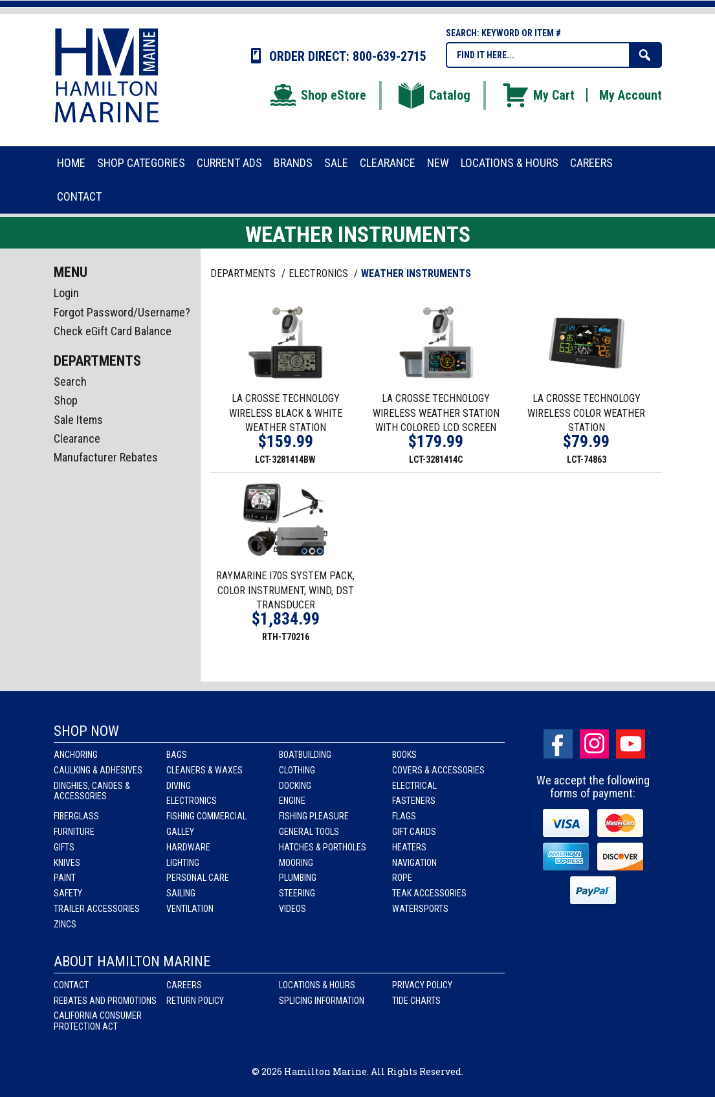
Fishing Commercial (206, 816)
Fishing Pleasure (314, 816)
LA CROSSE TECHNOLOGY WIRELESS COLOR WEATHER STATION (586, 413)
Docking (295, 786)
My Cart (538, 95)
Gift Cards (414, 831)
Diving (178, 786)
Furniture (74, 831)
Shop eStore (317, 95)
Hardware (188, 847)
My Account (630, 95)
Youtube (630, 744)
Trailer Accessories (97, 908)
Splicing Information (321, 1000)
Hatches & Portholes (322, 847)
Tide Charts (416, 1000)
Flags (404, 816)
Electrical (414, 786)
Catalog (433, 95)
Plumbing (297, 877)
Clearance (77, 438)
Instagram (594, 744)
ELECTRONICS (320, 273)
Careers (184, 985)
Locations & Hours (317, 985)
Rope (402, 877)
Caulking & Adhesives (98, 770)
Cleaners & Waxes (204, 770)
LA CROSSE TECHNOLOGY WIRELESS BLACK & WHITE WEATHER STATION (285, 413)
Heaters (409, 847)
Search (70, 381)
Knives (67, 863)
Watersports (420, 908)
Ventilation (190, 908)
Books (404, 754)
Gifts (64, 847)
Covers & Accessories (438, 770)
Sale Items (78, 420)
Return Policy (195, 1000)
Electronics (191, 800)
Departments (244, 273)
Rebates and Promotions (105, 1000)
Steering (297, 893)
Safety (68, 893)
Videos (292, 908)
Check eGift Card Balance (112, 331)
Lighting (182, 863)
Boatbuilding (305, 754)
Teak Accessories (429, 893)
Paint (65, 877)
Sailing (180, 893)
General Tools (309, 831)
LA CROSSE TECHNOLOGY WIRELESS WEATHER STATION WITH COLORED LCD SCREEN (436, 413)
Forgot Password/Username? (122, 312)
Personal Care (197, 877)
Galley (180, 831)
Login (66, 293)
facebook (558, 744)
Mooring (296, 863)
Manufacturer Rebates (106, 457)
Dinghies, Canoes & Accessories (92, 791)
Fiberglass (76, 816)
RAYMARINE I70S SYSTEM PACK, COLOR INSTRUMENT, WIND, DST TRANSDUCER (285, 591)
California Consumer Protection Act (98, 1021)
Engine (292, 800)
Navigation (414, 863)
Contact (71, 985)
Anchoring (76, 754)
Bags (176, 754)
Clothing (297, 770)
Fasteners (413, 800)
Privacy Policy (422, 985)
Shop (66, 400)
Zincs (65, 924)
